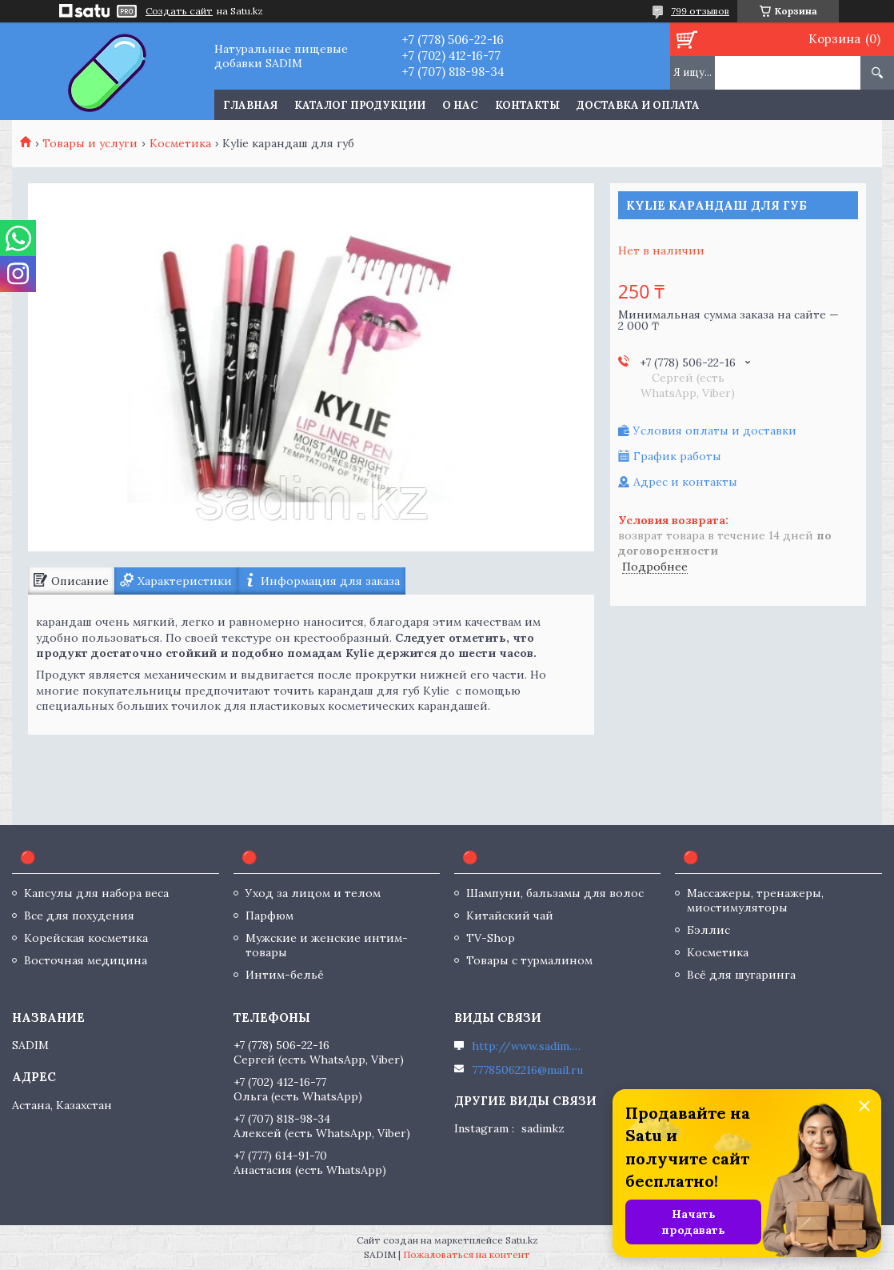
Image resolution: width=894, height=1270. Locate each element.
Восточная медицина (85, 960)
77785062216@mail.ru (527, 1070)
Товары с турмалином (529, 960)
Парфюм (269, 915)
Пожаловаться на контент (466, 1254)
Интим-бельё (284, 975)
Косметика (180, 143)
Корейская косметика (86, 938)
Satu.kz (521, 1240)
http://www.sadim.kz (528, 1046)
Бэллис (708, 930)
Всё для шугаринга (741, 975)
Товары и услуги (90, 143)
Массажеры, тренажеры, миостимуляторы (755, 900)
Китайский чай (509, 915)
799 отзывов (700, 11)
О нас (460, 105)
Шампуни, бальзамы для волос (555, 893)
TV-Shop (490, 938)
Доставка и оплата (638, 105)
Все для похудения (79, 915)
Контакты (527, 105)
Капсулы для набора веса (96, 893)
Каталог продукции (359, 105)
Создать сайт (179, 11)
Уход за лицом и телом (313, 893)
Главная (250, 105)
